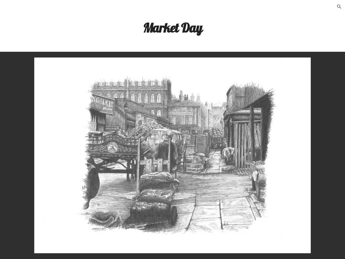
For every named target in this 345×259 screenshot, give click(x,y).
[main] (172, 27)
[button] (339, 6)
